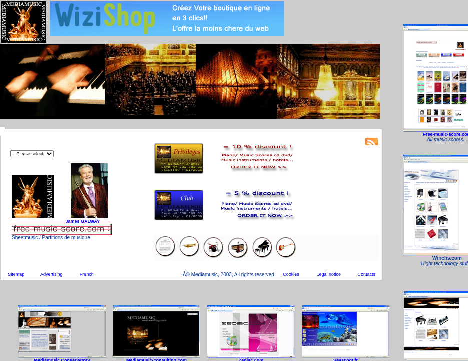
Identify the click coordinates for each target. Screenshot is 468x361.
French (87, 274)
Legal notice (329, 274)
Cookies (291, 274)
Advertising (51, 274)
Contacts (366, 274)
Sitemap (16, 274)
